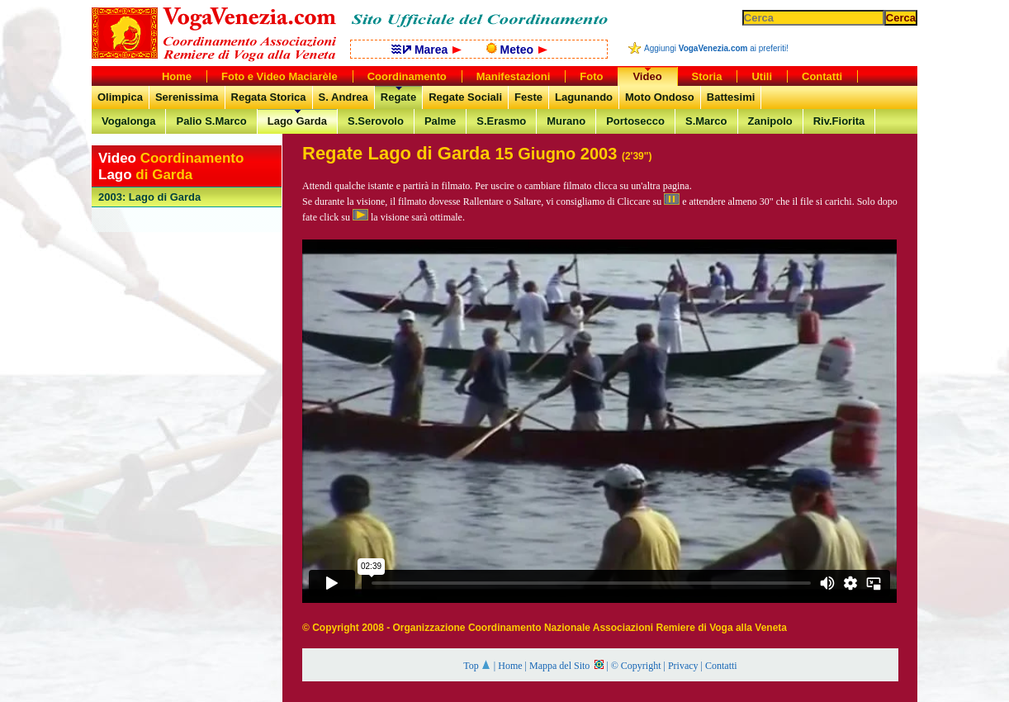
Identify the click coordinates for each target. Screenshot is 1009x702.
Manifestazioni (513, 76)
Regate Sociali (465, 97)
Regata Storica (268, 97)
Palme (440, 121)
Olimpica (120, 97)
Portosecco (635, 121)
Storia (707, 76)
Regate (398, 97)
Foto (591, 76)
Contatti (721, 665)
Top (477, 665)
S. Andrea (343, 97)
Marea (426, 49)
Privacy (683, 665)
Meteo (517, 49)
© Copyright (636, 665)
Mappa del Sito (566, 665)
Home (510, 665)
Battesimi (731, 97)
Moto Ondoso (659, 97)
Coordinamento (407, 76)
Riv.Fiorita (839, 121)
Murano (566, 121)
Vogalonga (128, 121)
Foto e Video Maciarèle (279, 76)
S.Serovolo (376, 121)
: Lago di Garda (149, 197)
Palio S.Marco (211, 121)
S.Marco (706, 121)
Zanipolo (770, 121)
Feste (528, 97)
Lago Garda (297, 121)
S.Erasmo (501, 121)
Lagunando (584, 97)
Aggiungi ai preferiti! (716, 48)
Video (646, 76)
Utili (761, 76)
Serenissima (187, 97)
